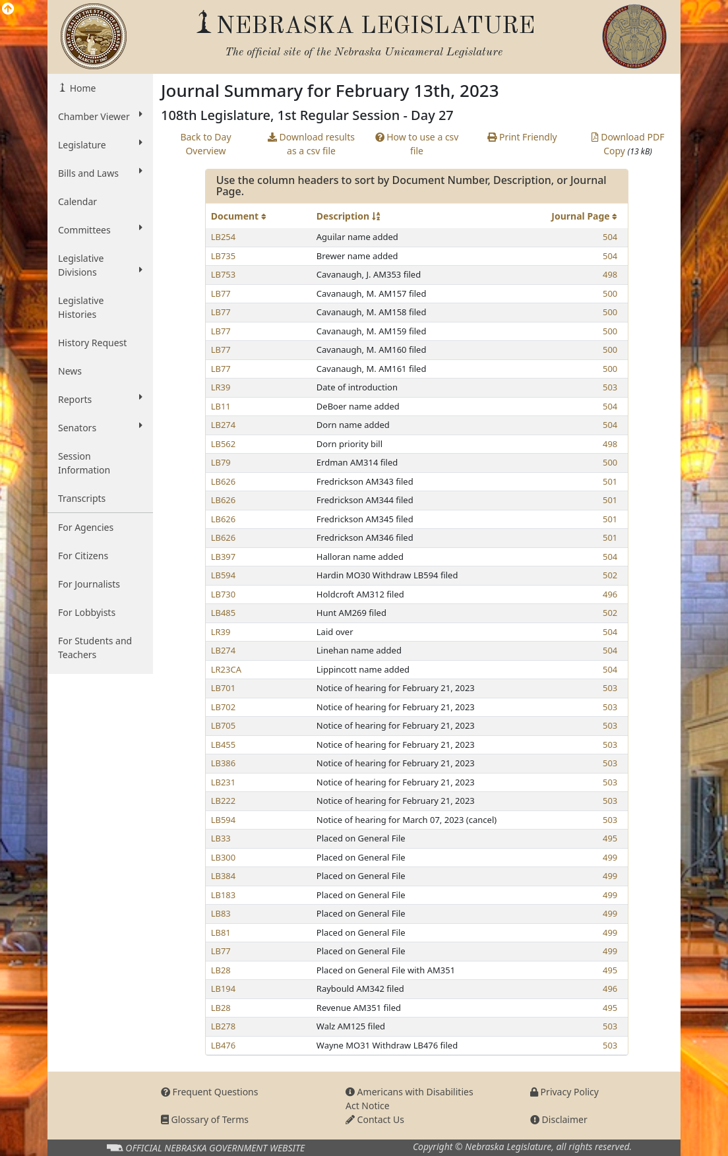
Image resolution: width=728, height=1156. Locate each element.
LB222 (223, 800)
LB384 (223, 876)
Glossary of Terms (205, 1119)
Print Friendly (522, 137)
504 (610, 237)
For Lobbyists (86, 612)
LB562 (223, 444)
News (70, 371)
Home (81, 88)
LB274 (223, 425)
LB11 (221, 406)
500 (610, 293)
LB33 (221, 838)
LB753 (223, 274)
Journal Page (584, 216)
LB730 (223, 594)
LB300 (223, 857)
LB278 (223, 1026)
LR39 (221, 387)
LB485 (223, 613)
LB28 (221, 970)
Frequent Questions (209, 1091)
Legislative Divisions (100, 265)
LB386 (223, 763)
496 (610, 594)
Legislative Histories (81, 307)
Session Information (84, 463)
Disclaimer (559, 1119)
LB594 (223, 575)
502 (610, 575)
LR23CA (226, 669)
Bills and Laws (100, 172)
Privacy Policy (564, 1091)
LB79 (221, 462)
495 (610, 838)
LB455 (223, 744)
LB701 (223, 688)
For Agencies (85, 527)
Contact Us (375, 1119)
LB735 (223, 256)
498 (610, 274)
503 (610, 387)
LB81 (221, 932)
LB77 (221, 293)
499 (610, 857)
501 (610, 481)
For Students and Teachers (95, 647)
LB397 (223, 557)
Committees (100, 229)
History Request (92, 342)
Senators (100, 427)
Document (238, 216)
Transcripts (82, 498)
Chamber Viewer (100, 116)
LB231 (223, 782)
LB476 (223, 1045)
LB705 (223, 725)
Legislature (100, 144)
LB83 (221, 913)
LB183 (223, 895)
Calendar (77, 201)
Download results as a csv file (311, 144)
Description (348, 216)
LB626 (223, 481)
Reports (100, 399)
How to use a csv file (417, 144)
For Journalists (89, 584)
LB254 (223, 237)
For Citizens (83, 555)
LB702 (223, 707)
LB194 (223, 988)
